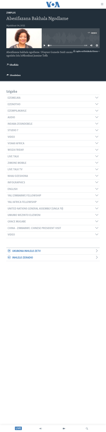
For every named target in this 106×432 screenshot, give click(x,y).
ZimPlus (11, 13)
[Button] (13, 76)
